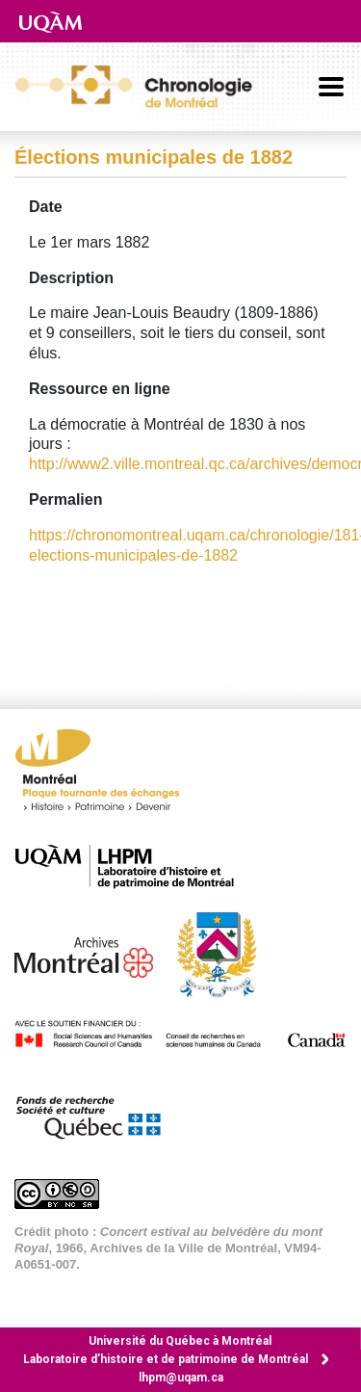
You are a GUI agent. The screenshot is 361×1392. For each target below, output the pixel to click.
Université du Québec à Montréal (180, 1341)
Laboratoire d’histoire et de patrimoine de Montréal (165, 1359)
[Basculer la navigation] (331, 86)
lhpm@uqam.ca (181, 1377)
